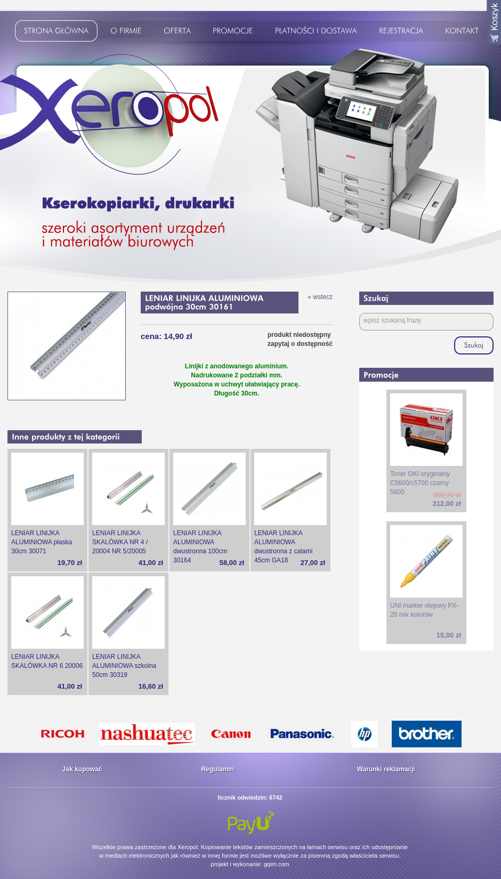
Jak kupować (82, 769)
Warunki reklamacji (386, 769)
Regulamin (217, 769)
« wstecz (320, 297)
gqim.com (276, 864)
